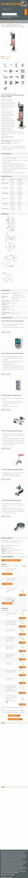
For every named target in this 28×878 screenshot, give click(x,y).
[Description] (13, 601)
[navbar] (2, 21)
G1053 (2, 548)
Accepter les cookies (8, 874)
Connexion (4, 9)
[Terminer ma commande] (15, 719)
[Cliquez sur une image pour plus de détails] (6, 332)
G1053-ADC (3, 550)
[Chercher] (15, 14)
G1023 (2, 551)
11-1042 (3, 553)
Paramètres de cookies (7, 877)
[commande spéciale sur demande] (23, 592)
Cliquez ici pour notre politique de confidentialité (13, 871)
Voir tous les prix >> (5, 58)
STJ (2, 547)
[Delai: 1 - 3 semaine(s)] (23, 614)
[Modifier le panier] (14, 716)
